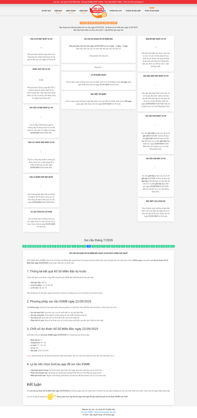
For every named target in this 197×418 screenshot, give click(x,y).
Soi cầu (113, 412)
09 (64, 246)
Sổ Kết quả (46, 11)
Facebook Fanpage (101, 412)
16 (98, 246)
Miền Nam (83, 12)
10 (69, 246)
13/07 (98, 23)
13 (84, 246)
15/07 (113, 23)
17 (103, 246)
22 (128, 246)
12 (79, 246)
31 (172, 246)
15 (94, 246)
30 (167, 246)
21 (123, 246)
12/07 (91, 23)
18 (108, 246)
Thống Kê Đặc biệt (133, 11)
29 (163, 246)
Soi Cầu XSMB (86, 412)
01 (25, 246)
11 (74, 246)
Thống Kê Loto (115, 11)
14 (89, 246)
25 (143, 246)
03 (34, 246)
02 (30, 246)
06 (49, 246)
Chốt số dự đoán (152, 9)
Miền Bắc (58, 12)
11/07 (83, 23)
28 (158, 246)
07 (54, 246)
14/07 (106, 23)
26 (148, 246)
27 (153, 246)
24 (138, 246)
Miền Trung (71, 12)
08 (59, 246)
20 (118, 246)
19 (113, 246)
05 (44, 246)
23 (133, 246)
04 (39, 246)
